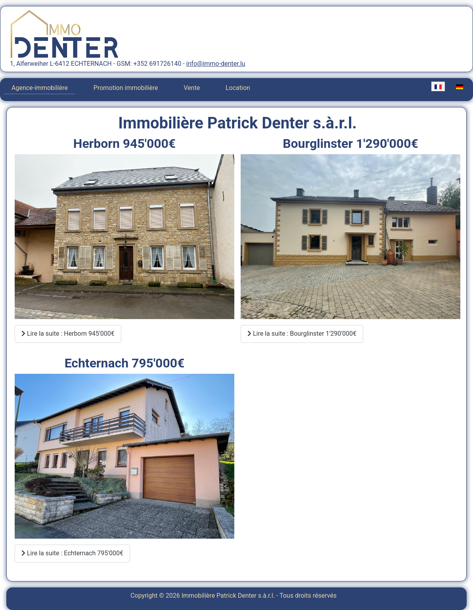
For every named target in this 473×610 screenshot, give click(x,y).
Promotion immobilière (126, 88)
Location (238, 88)
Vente (192, 88)
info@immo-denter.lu (215, 63)
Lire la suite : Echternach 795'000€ (72, 553)
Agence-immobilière (39, 88)
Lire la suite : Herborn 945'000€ (68, 333)
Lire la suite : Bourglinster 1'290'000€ (301, 333)
